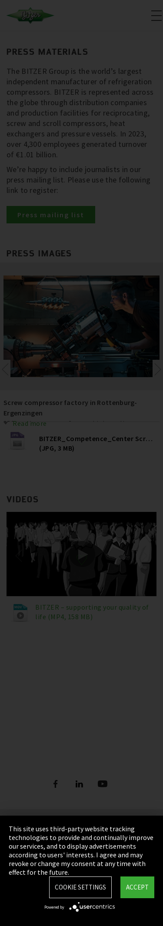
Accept (137, 887)
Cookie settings (80, 887)
